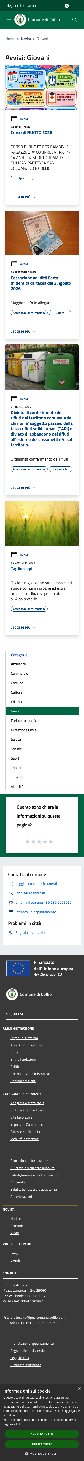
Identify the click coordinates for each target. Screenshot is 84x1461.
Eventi (15, 1260)
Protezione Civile (24, 730)
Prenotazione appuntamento (32, 1343)
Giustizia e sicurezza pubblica (32, 1167)
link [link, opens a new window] (18, 1424)
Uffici (14, 1052)
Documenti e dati (23, 1081)
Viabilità (17, 786)
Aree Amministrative (26, 1045)
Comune (17, 682)
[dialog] (42, 1422)
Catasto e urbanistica (26, 1131)
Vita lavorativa (21, 1117)
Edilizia (16, 701)
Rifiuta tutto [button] (42, 1444)
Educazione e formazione (29, 1160)
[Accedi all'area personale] (66, 5)
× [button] (79, 1388)
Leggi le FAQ (19, 1357)
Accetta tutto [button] (42, 1434)
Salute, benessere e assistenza (33, 1189)
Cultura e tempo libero (27, 1110)
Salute (16, 739)
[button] (42, 1453)
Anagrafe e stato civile (27, 1103)
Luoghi (15, 1253)
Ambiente (18, 664)
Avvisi (19, 119)
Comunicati (19, 1225)
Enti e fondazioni (23, 1059)
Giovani (16, 711)
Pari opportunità (23, 720)
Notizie (15, 1218)
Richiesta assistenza (25, 1365)
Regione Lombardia (21, 5)
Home (9, 38)
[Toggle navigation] (9, 19)
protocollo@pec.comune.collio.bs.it (38, 1317)
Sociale (16, 748)
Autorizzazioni (21, 1196)
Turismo (17, 777)
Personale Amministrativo (30, 1073)
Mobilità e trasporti (24, 1138)
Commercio (19, 673)
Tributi (16, 767)
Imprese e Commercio (26, 1124)
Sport (15, 758)
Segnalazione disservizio (28, 1350)
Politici (15, 1066)
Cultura (16, 692)
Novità (26, 38)
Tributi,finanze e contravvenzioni (35, 1175)
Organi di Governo (24, 1037)
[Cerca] (74, 19)
